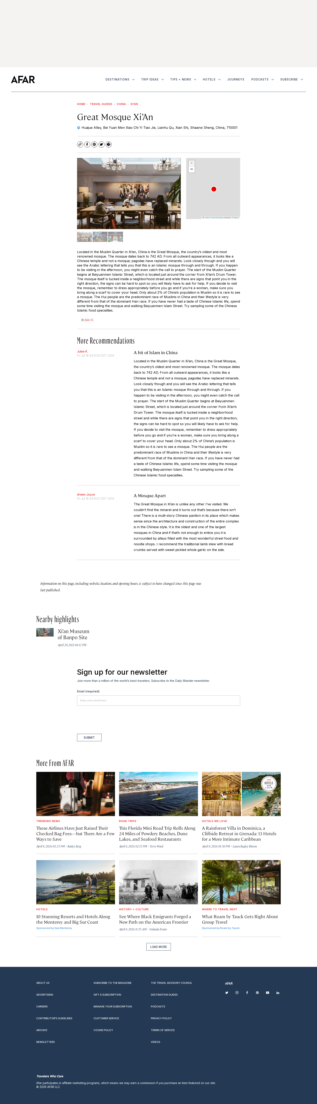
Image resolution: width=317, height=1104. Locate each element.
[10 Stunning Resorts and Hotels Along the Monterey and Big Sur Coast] (75, 882)
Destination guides (164, 994)
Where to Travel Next (219, 909)
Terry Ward (156, 846)
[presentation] (108, 720)
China (121, 104)
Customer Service (106, 1018)
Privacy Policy (161, 1018)
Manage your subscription (113, 1006)
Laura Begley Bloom (245, 846)
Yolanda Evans (158, 929)
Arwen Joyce (86, 494)
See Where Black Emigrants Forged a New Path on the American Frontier (155, 919)
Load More (158, 947)
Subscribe (289, 79)
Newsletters (45, 1041)
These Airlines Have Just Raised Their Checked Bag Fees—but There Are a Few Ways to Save (75, 833)
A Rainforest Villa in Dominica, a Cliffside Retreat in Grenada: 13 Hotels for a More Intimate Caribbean (239, 833)
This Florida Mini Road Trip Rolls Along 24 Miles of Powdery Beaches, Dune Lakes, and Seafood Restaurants (157, 833)
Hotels (209, 79)
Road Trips (127, 821)
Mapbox (236, 218)
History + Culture (134, 909)
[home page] (23, 79)
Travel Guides (101, 104)
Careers (42, 1006)
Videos (155, 1041)
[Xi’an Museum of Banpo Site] (45, 632)
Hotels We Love (214, 821)
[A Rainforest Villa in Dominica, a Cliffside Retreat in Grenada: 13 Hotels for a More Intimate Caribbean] (241, 794)
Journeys (235, 79)
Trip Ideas (150, 79)
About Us (43, 982)
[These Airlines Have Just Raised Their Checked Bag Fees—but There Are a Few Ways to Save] (75, 794)
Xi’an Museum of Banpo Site (73, 634)
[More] (133, 79)
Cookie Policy (103, 1030)
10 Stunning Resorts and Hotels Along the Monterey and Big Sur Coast (73, 919)
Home (81, 104)
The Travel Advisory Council (171, 982)
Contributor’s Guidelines (54, 1018)
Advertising (44, 994)
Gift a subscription (107, 994)
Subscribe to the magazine (112, 982)
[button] (214, 189)
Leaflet (206, 218)
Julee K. (82, 351)
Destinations (117, 79)
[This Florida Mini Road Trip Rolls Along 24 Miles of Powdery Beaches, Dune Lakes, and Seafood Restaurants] (158, 794)
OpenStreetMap (217, 218)
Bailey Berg (74, 846)
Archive (41, 1030)
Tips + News (180, 79)
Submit (89, 737)
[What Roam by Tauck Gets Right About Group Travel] (241, 882)
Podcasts (260, 79)
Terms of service (163, 1030)
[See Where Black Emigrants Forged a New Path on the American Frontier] (158, 882)
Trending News (48, 821)
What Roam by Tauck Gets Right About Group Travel (240, 919)
